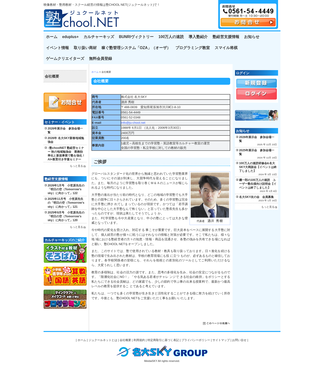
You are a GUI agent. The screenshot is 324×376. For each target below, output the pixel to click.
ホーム (51, 37)
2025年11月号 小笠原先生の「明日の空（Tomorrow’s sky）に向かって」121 (66, 202)
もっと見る (76, 165)
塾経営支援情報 (225, 37)
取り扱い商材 (85, 48)
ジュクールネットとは (103, 340)
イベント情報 (57, 48)
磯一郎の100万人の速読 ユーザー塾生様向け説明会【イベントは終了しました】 (257, 183)
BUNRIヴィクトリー (136, 37)
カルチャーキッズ (99, 37)
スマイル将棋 (226, 48)
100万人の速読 (171, 37)
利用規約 (139, 340)
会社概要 (52, 76)
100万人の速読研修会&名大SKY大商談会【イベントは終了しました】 (258, 167)
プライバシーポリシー (195, 340)
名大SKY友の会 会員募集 (256, 197)
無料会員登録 (100, 58)
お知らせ (251, 37)
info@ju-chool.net (133, 122)
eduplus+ (70, 37)
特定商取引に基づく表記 (163, 340)
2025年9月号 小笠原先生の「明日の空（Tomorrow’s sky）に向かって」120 (66, 216)
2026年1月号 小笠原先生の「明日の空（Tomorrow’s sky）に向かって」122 (66, 189)
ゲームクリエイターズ (65, 58)
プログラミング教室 (192, 48)
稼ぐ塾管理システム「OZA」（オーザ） (136, 48)
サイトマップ (221, 340)
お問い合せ (239, 340)
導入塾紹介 (198, 37)
